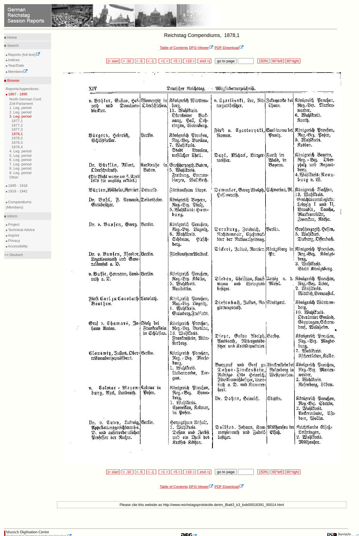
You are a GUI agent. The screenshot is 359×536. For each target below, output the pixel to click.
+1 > (164, 61)
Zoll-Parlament (21, 103)
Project (13, 224)
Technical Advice (21, 230)
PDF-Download (229, 48)
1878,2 (17, 138)
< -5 (140, 61)
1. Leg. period (20, 108)
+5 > (176, 61)
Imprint (13, 235)
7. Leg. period (20, 164)
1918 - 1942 (17, 191)
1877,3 (17, 129)
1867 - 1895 (17, 94)
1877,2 (17, 125)
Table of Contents (174, 48)
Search (12, 45)
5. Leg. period (20, 155)
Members (17, 72)
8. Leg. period (20, 168)
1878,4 (17, 147)
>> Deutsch (13, 255)
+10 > (189, 61)
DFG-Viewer (201, 48)
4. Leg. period (20, 151)
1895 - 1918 (17, 185)
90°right (292, 61)
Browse (12, 80)
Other (14, 177)
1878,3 (17, 142)
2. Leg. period (20, 112)
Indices (13, 60)
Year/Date (15, 65)
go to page (226, 61)
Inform (11, 216)
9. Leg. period (20, 173)
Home (11, 37)
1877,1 (17, 121)
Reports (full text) (24, 55)
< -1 (151, 61)
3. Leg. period (20, 116)
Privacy (13, 241)
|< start (113, 61)
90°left (277, 61)
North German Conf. (25, 99)
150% (263, 61)
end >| (204, 61)
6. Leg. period (20, 160)
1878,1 (17, 134)
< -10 (127, 61)
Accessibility (17, 246)
